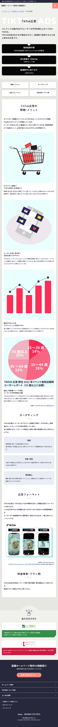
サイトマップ (7, 708)
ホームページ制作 (7, 685)
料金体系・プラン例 (43, 92)
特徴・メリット (15, 84)
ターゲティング (43, 84)
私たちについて (7, 704)
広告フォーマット (15, 92)
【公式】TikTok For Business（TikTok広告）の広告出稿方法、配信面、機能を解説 (30, 564)
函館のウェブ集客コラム (10, 701)
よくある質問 (6, 695)
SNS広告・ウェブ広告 (9, 690)
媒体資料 (49, 405)
